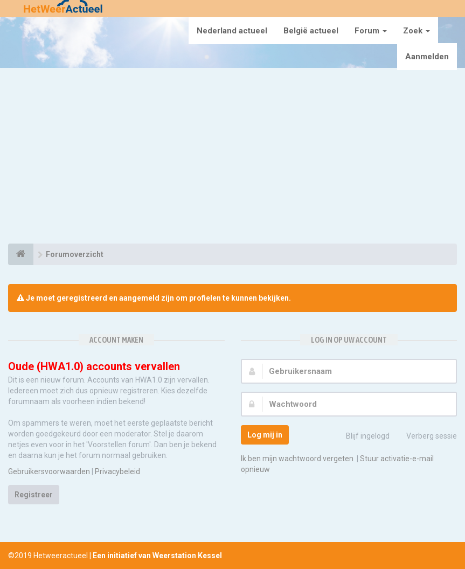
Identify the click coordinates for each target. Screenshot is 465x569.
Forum (371, 31)
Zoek (416, 31)
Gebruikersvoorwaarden (49, 471)
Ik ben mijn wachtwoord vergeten (297, 458)
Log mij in (264, 435)
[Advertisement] (232, 157)
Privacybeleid (117, 471)
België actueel (310, 31)
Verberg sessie (425, 437)
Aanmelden (427, 56)
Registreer (34, 494)
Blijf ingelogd (362, 437)
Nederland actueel (232, 31)
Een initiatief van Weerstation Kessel (157, 555)
